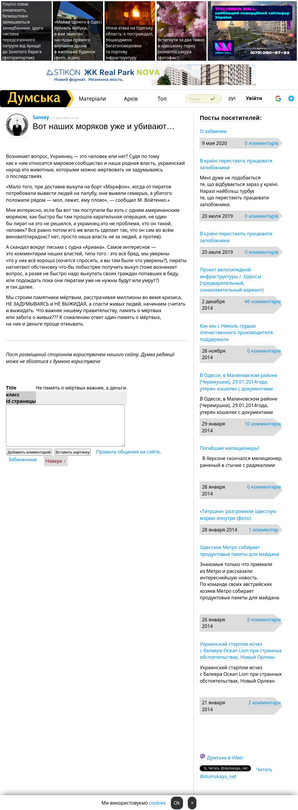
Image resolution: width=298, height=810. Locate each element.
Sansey (41, 117)
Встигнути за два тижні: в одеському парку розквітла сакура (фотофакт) (181, 48)
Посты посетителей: (231, 118)
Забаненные (22, 459)
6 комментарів (264, 619)
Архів (131, 98)
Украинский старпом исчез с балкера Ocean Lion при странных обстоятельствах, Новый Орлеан (241, 651)
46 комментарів (263, 301)
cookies (157, 803)
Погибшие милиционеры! (229, 448)
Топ (162, 98)
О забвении (213, 131)
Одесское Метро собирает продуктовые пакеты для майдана (239, 550)
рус (232, 98)
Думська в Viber (225, 757)
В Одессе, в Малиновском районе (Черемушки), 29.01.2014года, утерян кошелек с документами (238, 382)
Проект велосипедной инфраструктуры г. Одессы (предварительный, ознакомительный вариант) (233, 279)
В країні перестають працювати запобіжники (236, 164)
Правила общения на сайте (128, 451)
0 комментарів (261, 143)
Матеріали (92, 98)
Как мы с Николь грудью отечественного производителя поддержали (236, 333)
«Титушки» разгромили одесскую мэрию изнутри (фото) (238, 514)
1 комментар (263, 529)
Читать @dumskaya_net (236, 772)
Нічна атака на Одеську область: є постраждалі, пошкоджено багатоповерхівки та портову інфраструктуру (129, 42)
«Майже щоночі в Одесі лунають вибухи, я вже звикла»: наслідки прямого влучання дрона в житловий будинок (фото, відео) (78, 39)
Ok (177, 803)
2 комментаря (264, 702)
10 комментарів (263, 423)
